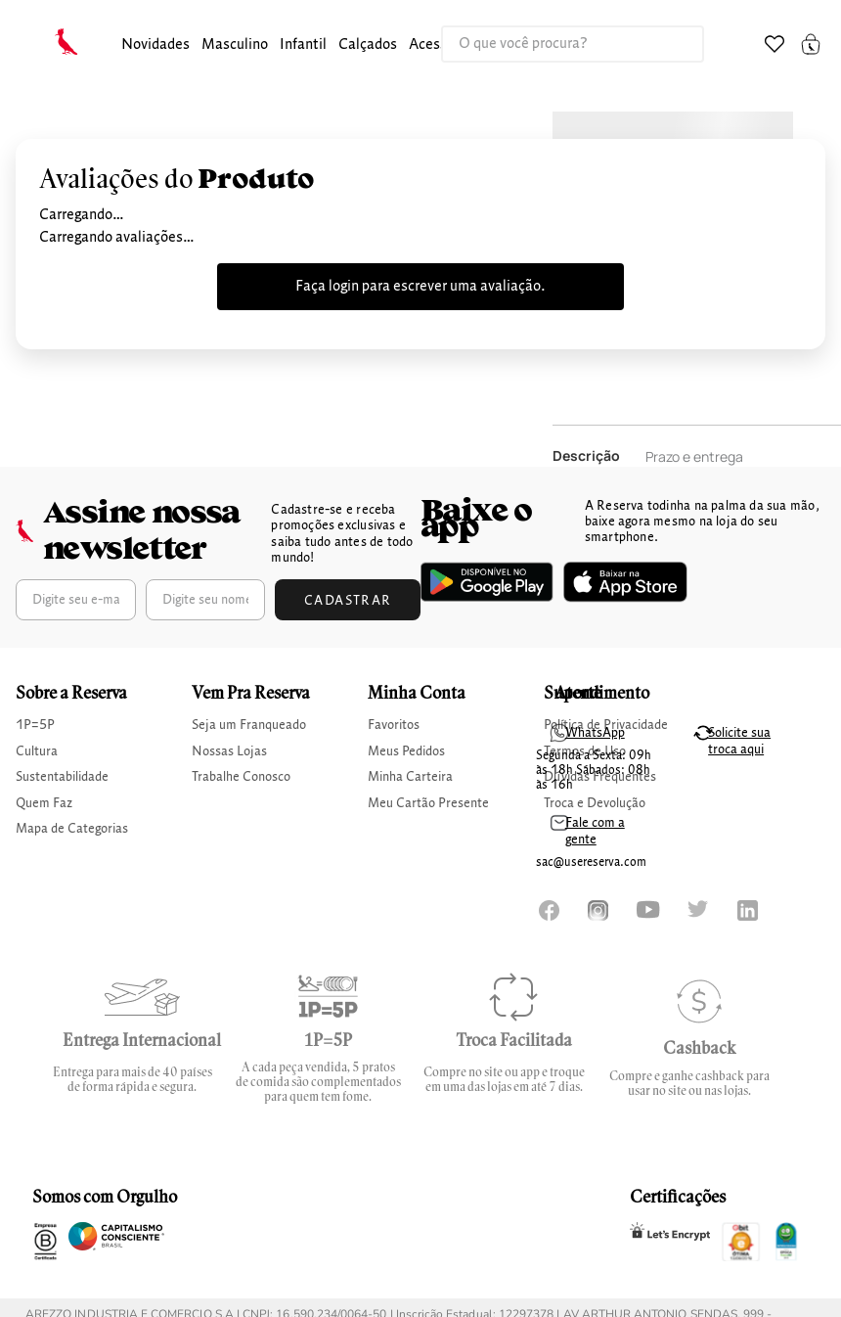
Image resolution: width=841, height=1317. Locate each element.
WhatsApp (595, 733)
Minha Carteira (410, 777)
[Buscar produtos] (668, 44)
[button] (155, 45)
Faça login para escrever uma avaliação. (420, 287)
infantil (303, 45)
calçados (367, 45)
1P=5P (35, 725)
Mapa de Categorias (72, 829)
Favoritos (394, 725)
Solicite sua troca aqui (739, 741)
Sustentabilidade (62, 777)
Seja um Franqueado (249, 725)
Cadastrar (348, 601)
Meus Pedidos (406, 751)
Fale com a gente (595, 831)
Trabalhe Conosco (241, 777)
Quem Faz (44, 803)
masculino (234, 45)
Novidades (155, 45)
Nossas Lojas (229, 751)
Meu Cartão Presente (428, 803)
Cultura (37, 751)
